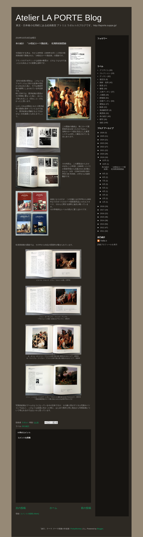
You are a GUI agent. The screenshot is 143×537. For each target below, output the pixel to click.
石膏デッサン (105, 101)
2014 (102, 220)
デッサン (103, 76)
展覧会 (102, 104)
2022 (102, 147)
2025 (102, 136)
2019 (102, 157)
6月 (104, 184)
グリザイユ (104, 70)
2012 (102, 227)
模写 (101, 119)
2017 (102, 210)
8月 (104, 177)
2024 (102, 140)
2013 (102, 224)
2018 (102, 206)
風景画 (102, 113)
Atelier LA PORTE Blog (59, 17)
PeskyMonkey (76, 529)
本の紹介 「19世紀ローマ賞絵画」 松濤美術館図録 (114, 168)
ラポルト (103, 241)
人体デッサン (105, 92)
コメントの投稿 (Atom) (29, 514)
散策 (101, 85)
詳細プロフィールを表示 (107, 244)
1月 (104, 202)
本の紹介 (25, 426)
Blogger (100, 529)
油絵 (101, 123)
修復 (101, 89)
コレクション (105, 73)
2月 (104, 198)
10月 (104, 164)
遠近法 (102, 79)
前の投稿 (86, 508)
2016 (102, 213)
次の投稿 (21, 508)
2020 (102, 154)
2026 (102, 133)
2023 (102, 143)
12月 (104, 160)
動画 (101, 107)
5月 (104, 188)
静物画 (102, 98)
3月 (104, 195)
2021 (102, 150)
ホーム (53, 508)
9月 (104, 174)
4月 (104, 191)
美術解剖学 (104, 110)
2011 (102, 231)
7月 (104, 181)
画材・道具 (104, 82)
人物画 (102, 95)
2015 (102, 217)
